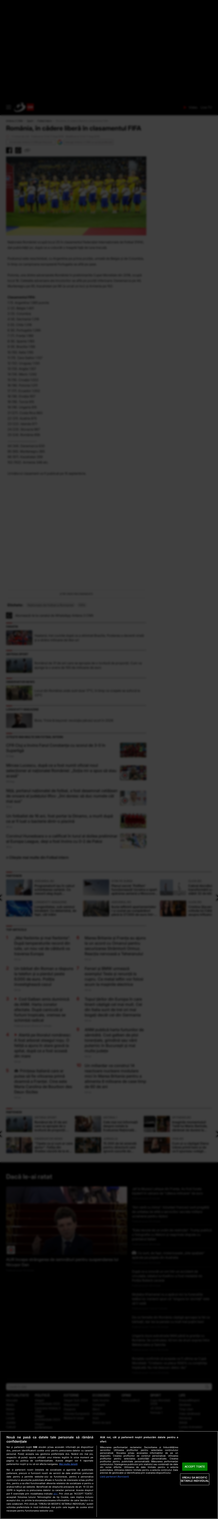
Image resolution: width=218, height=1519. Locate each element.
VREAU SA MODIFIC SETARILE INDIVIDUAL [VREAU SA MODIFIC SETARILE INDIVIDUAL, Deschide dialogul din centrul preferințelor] (195, 1479)
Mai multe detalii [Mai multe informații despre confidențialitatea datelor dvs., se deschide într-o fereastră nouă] (68, 1464)
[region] (109, 1475)
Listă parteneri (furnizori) (114, 1476)
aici (55, 1493)
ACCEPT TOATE (195, 1466)
